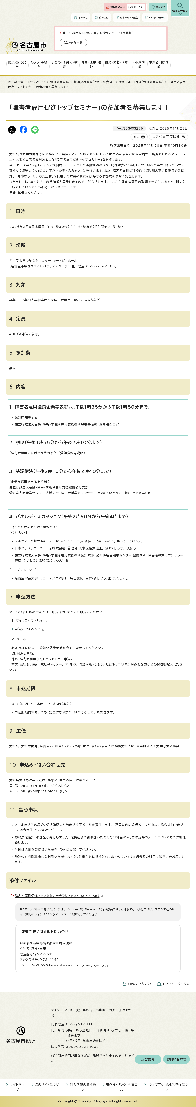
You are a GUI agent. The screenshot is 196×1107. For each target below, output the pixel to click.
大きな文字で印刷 (166, 136)
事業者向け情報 (159, 64)
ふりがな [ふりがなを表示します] (83, 17)
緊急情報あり (117, 7)
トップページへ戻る (176, 983)
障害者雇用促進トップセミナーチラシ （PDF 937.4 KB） (59, 895)
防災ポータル (135, 7)
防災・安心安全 (17, 64)
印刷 (137, 136)
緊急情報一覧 (73, 42)
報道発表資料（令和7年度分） (94, 82)
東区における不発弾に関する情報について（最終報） (98, 33)
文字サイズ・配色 (129, 17)
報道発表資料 (59, 82)
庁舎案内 (148, 1059)
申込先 (30, 629)
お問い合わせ (176, 1059)
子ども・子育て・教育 (64, 64)
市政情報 (140, 64)
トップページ (36, 82)
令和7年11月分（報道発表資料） (141, 82)
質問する (160, 7)
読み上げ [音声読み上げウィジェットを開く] (104, 17)
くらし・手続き (38, 64)
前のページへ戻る (140, 983)
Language (156, 17)
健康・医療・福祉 (91, 64)
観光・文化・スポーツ (118, 64)
